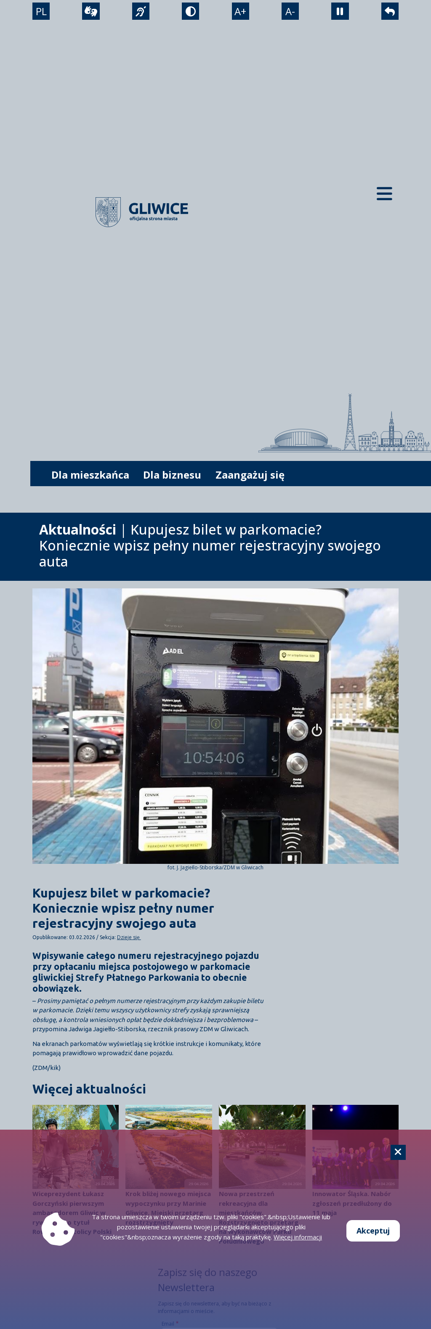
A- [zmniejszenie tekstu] (291, 13)
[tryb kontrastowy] (190, 13)
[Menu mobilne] (384, 193)
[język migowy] (140, 13)
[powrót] (391, 13)
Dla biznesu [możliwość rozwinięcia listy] (172, 475)
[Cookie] (398, 1152)
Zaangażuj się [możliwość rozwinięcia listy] (250, 475)
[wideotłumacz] (90, 13)
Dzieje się (129, 937)
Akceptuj (373, 1231)
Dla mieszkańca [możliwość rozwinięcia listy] (90, 475)
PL (39, 13)
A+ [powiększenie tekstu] (241, 13)
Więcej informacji (298, 1237)
